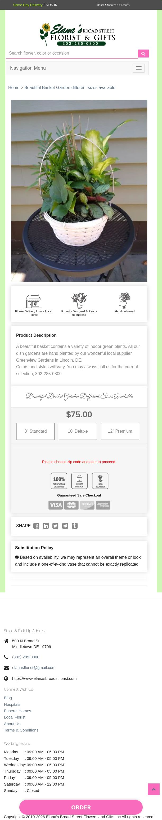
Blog (8, 697)
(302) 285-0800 (25, 657)
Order (81, 807)
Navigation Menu (28, 68)
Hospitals (12, 704)
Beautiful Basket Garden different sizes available (69, 87)
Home (14, 87)
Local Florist (14, 717)
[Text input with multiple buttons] (72, 53)
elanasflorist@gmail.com (34, 667)
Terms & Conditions (21, 730)
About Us (12, 723)
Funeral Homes (17, 710)
